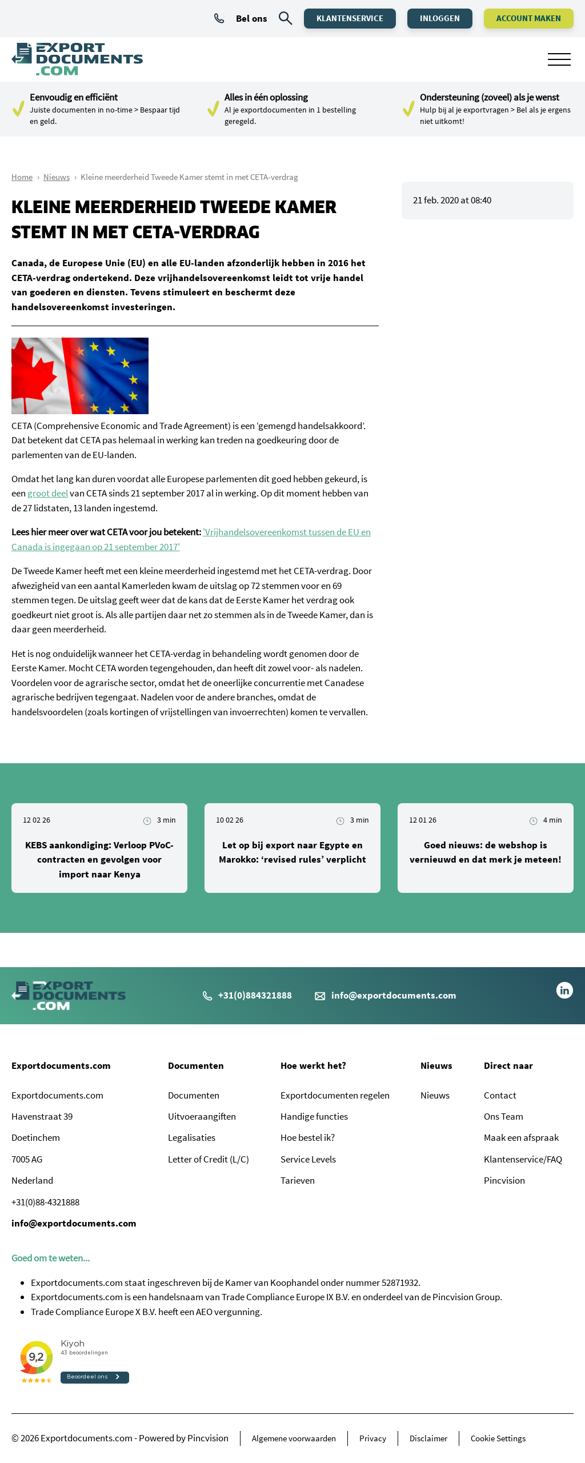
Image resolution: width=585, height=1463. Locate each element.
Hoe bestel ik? (308, 1137)
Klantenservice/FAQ (523, 1159)
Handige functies (314, 1116)
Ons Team (503, 1116)
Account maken (528, 18)
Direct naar (508, 1065)
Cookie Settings (498, 1438)
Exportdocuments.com (61, 1065)
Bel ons (240, 18)
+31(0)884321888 (247, 995)
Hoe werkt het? (313, 1065)
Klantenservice (349, 18)
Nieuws (56, 176)
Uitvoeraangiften (202, 1116)
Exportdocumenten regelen (335, 1095)
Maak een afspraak (521, 1137)
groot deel (47, 493)
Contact (500, 1095)
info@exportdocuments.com (393, 995)
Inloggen (440, 18)
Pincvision (504, 1180)
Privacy (372, 1438)
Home (22, 176)
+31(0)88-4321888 (45, 1202)
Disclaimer (428, 1438)
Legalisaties (191, 1137)
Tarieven (298, 1180)
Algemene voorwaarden (294, 1438)
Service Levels (308, 1159)
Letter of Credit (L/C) (208, 1159)
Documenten (196, 1065)
